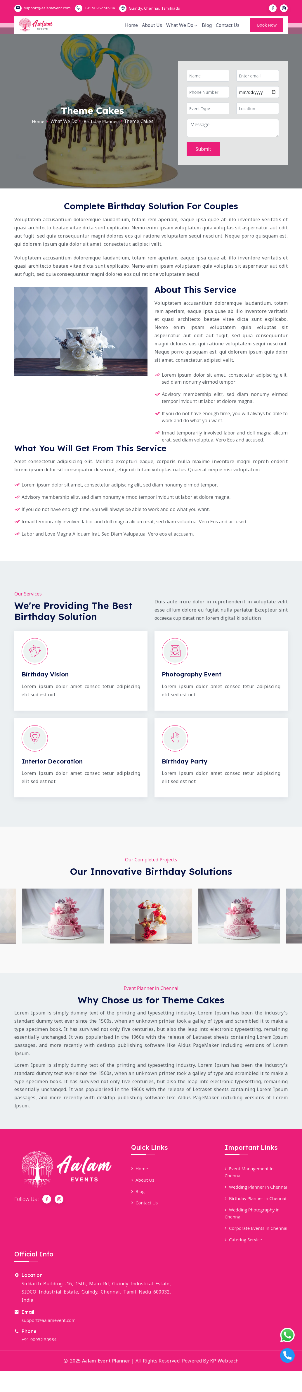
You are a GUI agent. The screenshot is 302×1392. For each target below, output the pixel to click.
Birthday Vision (46, 674)
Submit (203, 149)
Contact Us (227, 28)
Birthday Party (186, 761)
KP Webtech (224, 1382)
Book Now (267, 28)
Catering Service (244, 1260)
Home (131, 28)
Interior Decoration (54, 761)
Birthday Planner (101, 121)
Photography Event (193, 674)
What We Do (181, 28)
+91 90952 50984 (100, 8)
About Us (152, 28)
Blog (206, 28)
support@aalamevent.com (47, 8)
